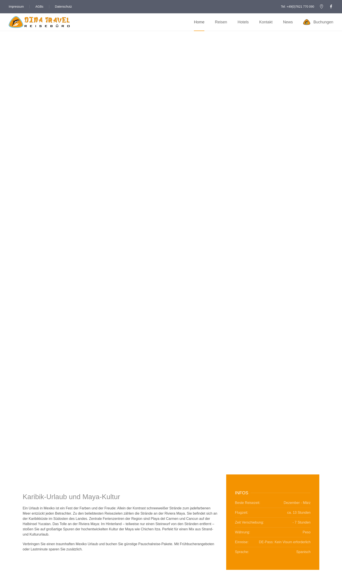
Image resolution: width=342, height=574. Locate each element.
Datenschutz (63, 6)
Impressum (16, 6)
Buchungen (318, 22)
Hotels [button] (243, 22)
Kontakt (265, 22)
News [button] (288, 22)
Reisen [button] (221, 22)
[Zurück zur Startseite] (39, 22)
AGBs (39, 6)
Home (199, 22)
